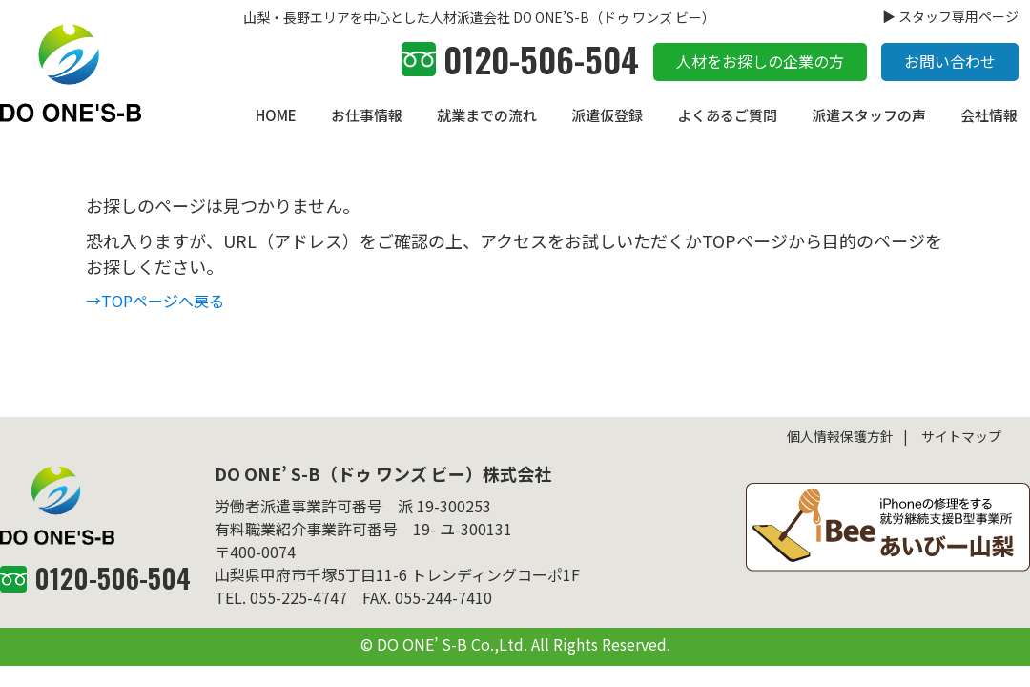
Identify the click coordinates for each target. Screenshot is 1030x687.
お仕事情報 (366, 115)
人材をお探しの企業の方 (760, 61)
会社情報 (989, 115)
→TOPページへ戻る (155, 300)
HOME (276, 115)
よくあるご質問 (727, 115)
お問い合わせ (950, 61)
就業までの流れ (487, 115)
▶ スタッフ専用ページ (950, 16)
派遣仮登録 (607, 115)
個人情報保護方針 (840, 436)
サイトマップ (961, 436)
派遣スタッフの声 (869, 115)
